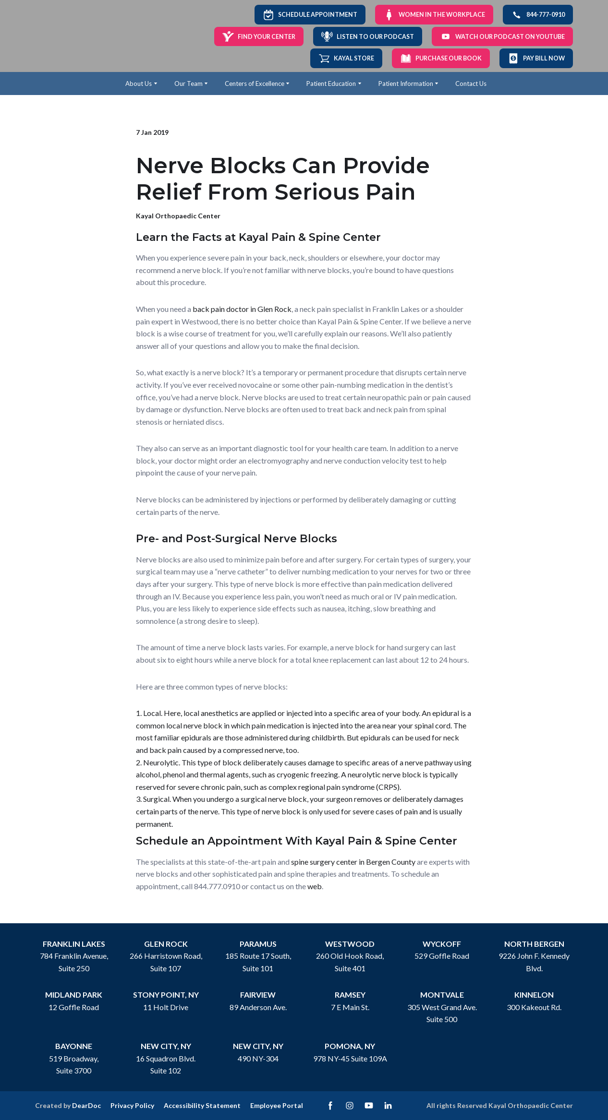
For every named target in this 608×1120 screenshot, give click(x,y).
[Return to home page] (67, 36)
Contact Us (470, 83)
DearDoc (86, 1105)
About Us (138, 83)
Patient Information (405, 83)
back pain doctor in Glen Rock (242, 308)
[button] (310, 14)
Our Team (188, 83)
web (314, 886)
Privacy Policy (132, 1105)
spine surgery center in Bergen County (353, 861)
